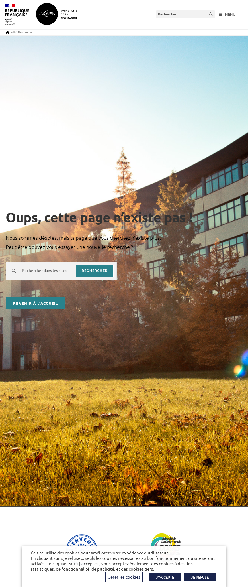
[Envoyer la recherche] (211, 14)
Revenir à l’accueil (35, 303)
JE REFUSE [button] (200, 577)
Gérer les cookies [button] (124, 577)
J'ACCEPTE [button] (165, 577)
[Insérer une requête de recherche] (185, 14)
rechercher (95, 271)
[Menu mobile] (227, 15)
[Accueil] (7, 32)
